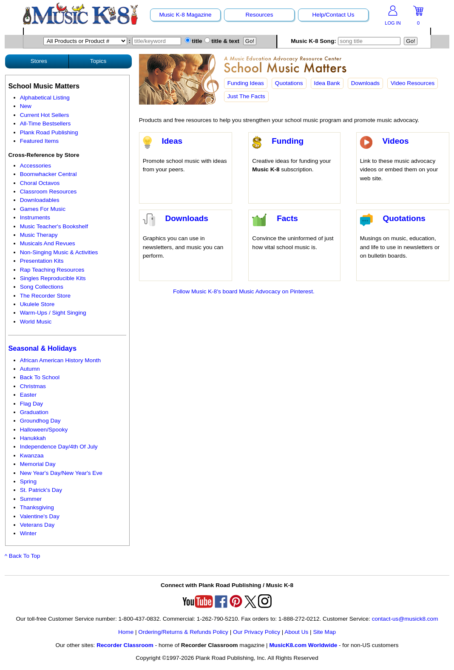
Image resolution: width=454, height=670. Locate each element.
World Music (36, 321)
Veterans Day (37, 525)
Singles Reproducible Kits (53, 278)
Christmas (33, 386)
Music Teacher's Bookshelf (54, 226)
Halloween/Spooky (44, 429)
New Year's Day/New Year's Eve (61, 473)
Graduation (34, 412)
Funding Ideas (245, 83)
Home (125, 632)
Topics (98, 61)
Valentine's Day (40, 516)
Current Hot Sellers (44, 115)
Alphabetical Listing (45, 97)
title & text (222, 41)
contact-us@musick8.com (405, 619)
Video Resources (412, 83)
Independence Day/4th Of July (59, 446)
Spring (28, 481)
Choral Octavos (40, 183)
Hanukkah (33, 438)
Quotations (289, 83)
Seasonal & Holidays (42, 348)
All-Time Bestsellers (45, 123)
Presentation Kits (42, 261)
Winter (28, 533)
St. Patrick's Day (41, 490)
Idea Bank (327, 83)
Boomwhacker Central (48, 174)
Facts (287, 218)
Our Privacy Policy (256, 632)
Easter (28, 395)
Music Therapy (39, 235)
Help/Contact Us (333, 14)
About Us (296, 632)
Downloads (365, 83)
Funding (288, 140)
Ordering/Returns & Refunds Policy (183, 632)
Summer (31, 499)
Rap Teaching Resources (52, 270)
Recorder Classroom (124, 645)
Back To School (40, 377)
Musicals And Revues (47, 243)
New (25, 106)
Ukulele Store (37, 304)
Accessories (35, 165)
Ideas (172, 140)
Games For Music (42, 209)
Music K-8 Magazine (185, 14)
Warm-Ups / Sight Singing (53, 312)
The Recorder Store (45, 295)
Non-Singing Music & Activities (59, 252)
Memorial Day (38, 464)
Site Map (324, 632)
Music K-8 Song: (346, 41)
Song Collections (41, 287)
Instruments (35, 217)
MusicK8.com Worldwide (303, 645)
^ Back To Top (22, 556)
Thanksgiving (37, 507)
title (193, 41)
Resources (259, 14)
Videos (395, 140)
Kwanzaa (32, 455)
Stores (39, 61)
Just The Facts (246, 96)
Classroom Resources (48, 191)
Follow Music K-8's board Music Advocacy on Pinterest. (244, 291)
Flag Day (31, 403)
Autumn (30, 369)
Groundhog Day (40, 420)
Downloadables (40, 200)
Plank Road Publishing (49, 132)
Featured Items (39, 141)
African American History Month (60, 360)
